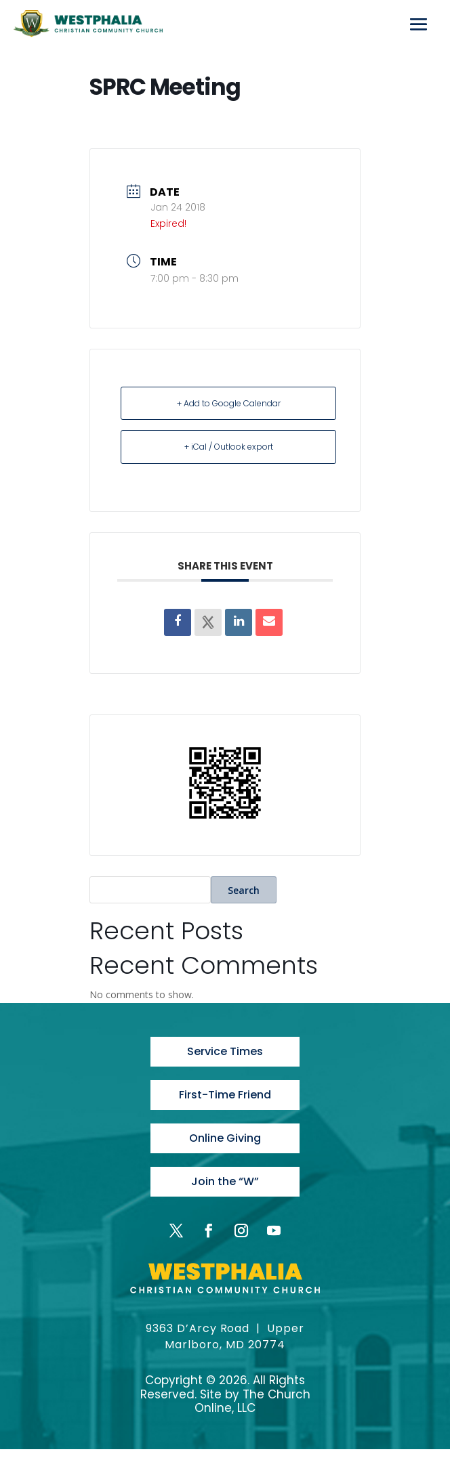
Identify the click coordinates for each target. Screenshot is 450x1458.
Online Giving (225, 1144)
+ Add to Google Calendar (229, 403)
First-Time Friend (225, 1098)
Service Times (225, 1052)
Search (244, 890)
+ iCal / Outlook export (228, 446)
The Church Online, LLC (252, 1410)
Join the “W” (225, 1189)
